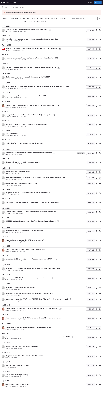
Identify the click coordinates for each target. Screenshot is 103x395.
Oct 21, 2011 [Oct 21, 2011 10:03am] (18, 357)
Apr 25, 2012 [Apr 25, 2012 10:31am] (22, 310)
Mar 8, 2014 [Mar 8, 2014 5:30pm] (20, 50)
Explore (13, 2)
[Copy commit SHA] (96, 30)
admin (47, 18)
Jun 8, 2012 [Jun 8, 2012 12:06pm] (18, 279)
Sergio (7, 41)
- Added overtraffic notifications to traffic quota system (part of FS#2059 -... (31, 259)
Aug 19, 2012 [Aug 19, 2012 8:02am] (19, 270)
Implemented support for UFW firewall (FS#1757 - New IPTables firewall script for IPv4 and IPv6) (38, 299)
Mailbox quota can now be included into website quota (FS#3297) (27, 77)
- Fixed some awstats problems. (16, 375)
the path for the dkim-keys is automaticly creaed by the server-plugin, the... (31, 67)
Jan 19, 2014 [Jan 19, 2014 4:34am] (19, 79)
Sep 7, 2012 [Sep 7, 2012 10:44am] (22, 242)
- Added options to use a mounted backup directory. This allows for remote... (31, 105)
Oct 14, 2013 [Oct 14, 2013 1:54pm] (23, 145)
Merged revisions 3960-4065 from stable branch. (22, 162)
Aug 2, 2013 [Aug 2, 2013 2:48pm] (18, 154)
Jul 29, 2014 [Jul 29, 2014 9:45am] (18, 41)
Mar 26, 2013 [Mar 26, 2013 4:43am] (18, 194)
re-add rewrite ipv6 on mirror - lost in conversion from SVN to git (27, 96)
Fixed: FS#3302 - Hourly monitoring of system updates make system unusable (31, 48)
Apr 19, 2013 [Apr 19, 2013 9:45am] (18, 173)
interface (35, 18)
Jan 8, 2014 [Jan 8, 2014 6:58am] (22, 88)
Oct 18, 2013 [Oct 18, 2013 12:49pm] (23, 126)
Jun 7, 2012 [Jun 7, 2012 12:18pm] (18, 295)
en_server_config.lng (40, 21)
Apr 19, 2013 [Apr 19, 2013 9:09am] (18, 185)
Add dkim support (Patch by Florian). (17, 171)
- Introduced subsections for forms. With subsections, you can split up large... (32, 308)
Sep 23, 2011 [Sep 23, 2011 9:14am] (18, 376)
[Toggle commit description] (50, 30)
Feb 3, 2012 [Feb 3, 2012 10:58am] (18, 338)
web (41, 18)
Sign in (90, 2)
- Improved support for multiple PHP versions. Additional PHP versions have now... (33, 318)
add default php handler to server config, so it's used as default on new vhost (31, 39)
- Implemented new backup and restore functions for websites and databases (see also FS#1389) (38, 337)
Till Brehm (8, 50)
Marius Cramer (9, 116)
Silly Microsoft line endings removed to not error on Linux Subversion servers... (32, 202)
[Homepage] (5, 2)
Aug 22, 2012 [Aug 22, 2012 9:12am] (18, 261)
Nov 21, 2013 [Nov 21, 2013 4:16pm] (22, 107)
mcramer (8, 213)
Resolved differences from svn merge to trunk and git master (26, 124)
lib (26, 21)
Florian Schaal (9, 60)
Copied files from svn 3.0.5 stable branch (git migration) (24, 143)
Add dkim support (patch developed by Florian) (21, 183)
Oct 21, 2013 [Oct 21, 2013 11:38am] (23, 116)
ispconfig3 (26, 18)
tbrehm (7, 154)
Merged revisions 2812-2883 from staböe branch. (22, 346)
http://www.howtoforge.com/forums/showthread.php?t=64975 (38, 58)
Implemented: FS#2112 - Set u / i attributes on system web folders (27, 278)
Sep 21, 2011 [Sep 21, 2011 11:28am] (22, 386)
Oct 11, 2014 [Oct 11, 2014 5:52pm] (23, 31)
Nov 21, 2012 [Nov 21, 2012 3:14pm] (19, 223)
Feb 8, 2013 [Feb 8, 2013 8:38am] (19, 213)
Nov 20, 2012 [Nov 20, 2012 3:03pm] (19, 232)
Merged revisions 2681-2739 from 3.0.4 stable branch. (24, 356)
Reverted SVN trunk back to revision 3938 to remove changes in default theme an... (33, 177)
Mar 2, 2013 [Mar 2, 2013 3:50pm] (18, 204)
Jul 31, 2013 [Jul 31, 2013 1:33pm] (18, 164)
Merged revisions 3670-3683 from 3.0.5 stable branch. (24, 230)
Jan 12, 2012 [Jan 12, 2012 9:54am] (18, 348)
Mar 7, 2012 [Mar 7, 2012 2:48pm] (22, 320)
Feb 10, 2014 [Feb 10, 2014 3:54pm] (22, 69)
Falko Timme (9, 107)
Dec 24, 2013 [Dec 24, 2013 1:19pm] (23, 97)
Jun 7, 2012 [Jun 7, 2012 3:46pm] (18, 289)
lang (30, 21)
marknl (7, 367)
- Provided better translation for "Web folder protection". (24, 240)
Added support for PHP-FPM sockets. (18, 384)
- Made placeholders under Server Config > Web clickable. (25, 249)
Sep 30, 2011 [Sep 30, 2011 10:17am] (18, 367)
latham (7, 204)
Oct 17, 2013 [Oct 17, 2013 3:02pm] (22, 135)
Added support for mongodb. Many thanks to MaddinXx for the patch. (28, 152)
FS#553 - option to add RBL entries (17, 365)
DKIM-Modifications (12, 134)
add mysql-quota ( (11, 58)
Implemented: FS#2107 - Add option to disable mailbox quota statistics (29, 293)
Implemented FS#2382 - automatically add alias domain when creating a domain (32, 268)
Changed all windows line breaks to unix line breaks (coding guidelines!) (30, 115)
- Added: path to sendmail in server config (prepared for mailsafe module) (30, 211)
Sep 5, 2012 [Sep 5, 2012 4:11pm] (22, 251)
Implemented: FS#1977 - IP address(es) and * (20, 287)
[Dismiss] (99, 13)
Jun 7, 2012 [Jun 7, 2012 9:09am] (18, 301)
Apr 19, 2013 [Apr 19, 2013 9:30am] (18, 179)
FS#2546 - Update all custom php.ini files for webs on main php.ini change (30, 221)
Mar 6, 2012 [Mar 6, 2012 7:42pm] (22, 329)
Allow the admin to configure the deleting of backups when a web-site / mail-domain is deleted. (37, 86)
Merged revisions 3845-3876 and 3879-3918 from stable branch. (28, 193)
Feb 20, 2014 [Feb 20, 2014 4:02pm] (22, 60)
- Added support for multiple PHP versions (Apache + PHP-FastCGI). (28, 327)
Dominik (7, 79)
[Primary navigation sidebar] (2, 7)
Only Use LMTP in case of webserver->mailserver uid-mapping (26, 29)
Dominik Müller (9, 31)
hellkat (7, 194)
